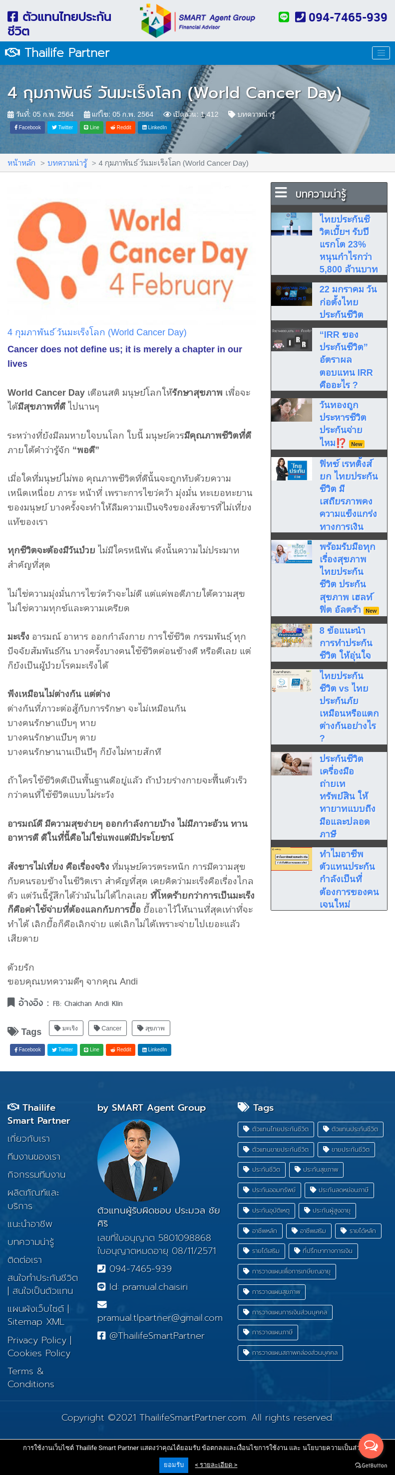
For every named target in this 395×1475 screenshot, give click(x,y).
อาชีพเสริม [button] (309, 1230)
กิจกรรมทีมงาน (36, 1175)
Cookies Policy (38, 1353)
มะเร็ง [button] (66, 1022)
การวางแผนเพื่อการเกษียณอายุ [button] (287, 1271)
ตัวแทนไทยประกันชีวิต (59, 24)
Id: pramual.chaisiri (142, 1287)
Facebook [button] (27, 127)
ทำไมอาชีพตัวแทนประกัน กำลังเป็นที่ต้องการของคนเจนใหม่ (349, 878)
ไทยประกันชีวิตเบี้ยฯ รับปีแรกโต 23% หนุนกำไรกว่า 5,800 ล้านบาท (349, 244)
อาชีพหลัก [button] (260, 1230)
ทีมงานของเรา (33, 1157)
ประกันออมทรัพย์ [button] (269, 1190)
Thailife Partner (57, 53)
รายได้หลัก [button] (358, 1230)
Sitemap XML (35, 1322)
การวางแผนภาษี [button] (268, 1332)
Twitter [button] (62, 127)
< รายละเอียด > (216, 1465)
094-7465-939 (341, 17)
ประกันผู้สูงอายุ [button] (327, 1210)
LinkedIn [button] (154, 127)
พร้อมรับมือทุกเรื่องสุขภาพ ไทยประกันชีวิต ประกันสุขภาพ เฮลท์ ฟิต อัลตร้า (349, 577)
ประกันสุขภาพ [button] (317, 1170)
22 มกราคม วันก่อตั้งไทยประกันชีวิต (348, 301)
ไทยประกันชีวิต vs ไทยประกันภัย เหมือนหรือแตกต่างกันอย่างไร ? (349, 706)
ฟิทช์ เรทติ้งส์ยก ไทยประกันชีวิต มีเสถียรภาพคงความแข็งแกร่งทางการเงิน (349, 494)
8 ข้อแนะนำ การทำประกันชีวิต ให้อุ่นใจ (346, 642)
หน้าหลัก (21, 162)
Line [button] (91, 127)
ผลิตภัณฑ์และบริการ (33, 1199)
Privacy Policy (36, 1340)
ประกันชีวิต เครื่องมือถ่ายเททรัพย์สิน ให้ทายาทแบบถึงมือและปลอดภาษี (348, 796)
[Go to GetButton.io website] (371, 1465)
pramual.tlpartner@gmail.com (160, 1312)
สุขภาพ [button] (151, 1022)
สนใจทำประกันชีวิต (42, 1278)
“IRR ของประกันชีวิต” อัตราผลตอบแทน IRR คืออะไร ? (346, 359)
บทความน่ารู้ (251, 114)
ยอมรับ (174, 1465)
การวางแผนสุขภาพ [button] (271, 1291)
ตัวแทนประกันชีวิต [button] (351, 1129)
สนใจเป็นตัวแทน (42, 1291)
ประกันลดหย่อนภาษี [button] (339, 1190)
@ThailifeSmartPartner (150, 1336)
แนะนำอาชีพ (29, 1224)
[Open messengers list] (371, 1446)
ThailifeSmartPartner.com (192, 1418)
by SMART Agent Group (151, 1108)
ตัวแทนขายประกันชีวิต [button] (276, 1149)
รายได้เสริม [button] (261, 1251)
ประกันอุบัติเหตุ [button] (266, 1210)
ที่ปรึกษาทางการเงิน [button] (323, 1251)
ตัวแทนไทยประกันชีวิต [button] (276, 1129)
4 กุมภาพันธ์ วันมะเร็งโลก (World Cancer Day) (174, 93)
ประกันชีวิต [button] (261, 1170)
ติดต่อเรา (24, 1260)
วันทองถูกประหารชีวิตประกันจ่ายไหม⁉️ (343, 423)
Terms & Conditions (30, 1377)
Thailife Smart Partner (38, 1114)
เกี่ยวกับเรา (28, 1139)
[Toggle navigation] (381, 52)
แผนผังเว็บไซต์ (35, 1309)
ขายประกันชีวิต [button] (346, 1149)
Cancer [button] (108, 1022)
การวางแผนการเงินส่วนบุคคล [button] (285, 1312)
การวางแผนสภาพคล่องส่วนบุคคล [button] (290, 1352)
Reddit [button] (120, 127)
